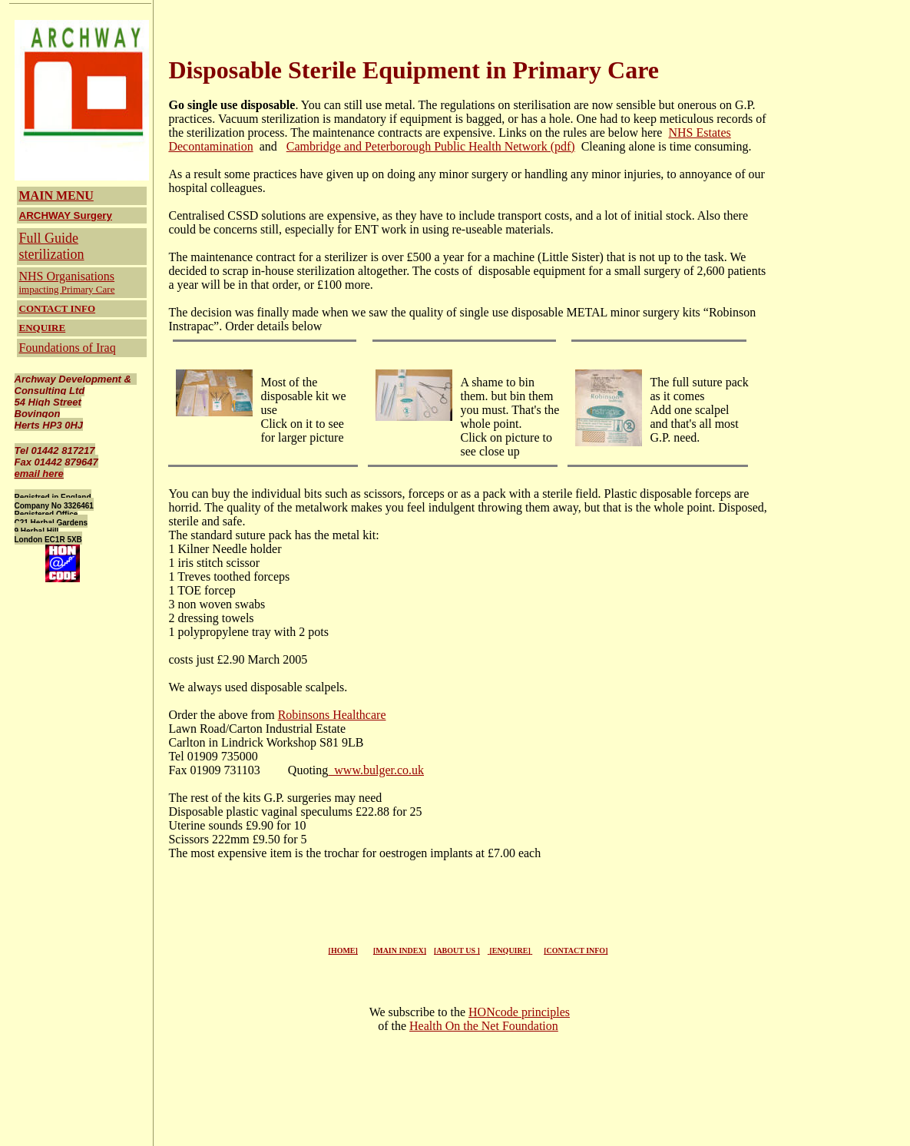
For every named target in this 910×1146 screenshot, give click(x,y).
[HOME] (343, 950)
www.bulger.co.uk (376, 770)
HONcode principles (519, 1011)
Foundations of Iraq (67, 347)
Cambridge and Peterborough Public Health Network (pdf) (430, 146)
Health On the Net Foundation (483, 1025)
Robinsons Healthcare (332, 714)
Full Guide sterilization (51, 246)
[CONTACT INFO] (575, 950)
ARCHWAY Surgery (65, 215)
